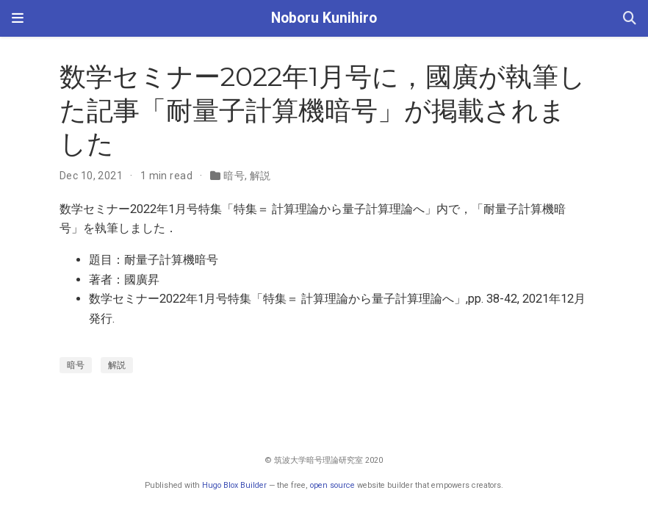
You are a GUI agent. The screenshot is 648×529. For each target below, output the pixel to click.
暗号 (234, 175)
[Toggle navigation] (18, 18)
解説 (260, 175)
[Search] (629, 18)
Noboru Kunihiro (324, 18)
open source (332, 485)
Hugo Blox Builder (234, 485)
